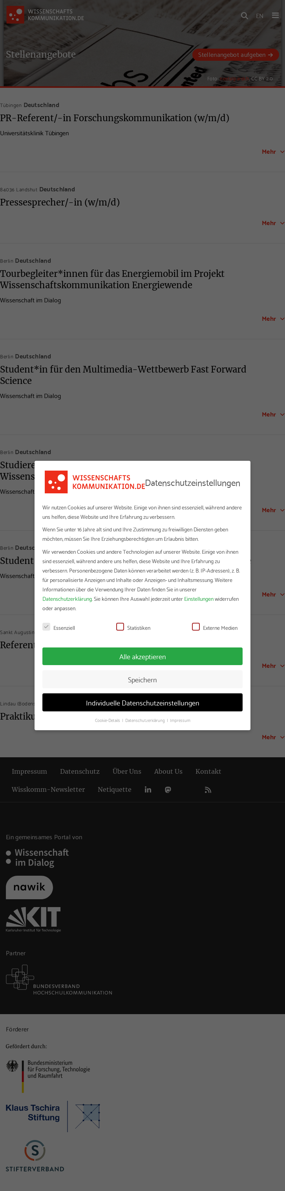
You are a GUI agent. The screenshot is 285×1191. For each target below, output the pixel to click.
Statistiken (133, 627)
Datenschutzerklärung (67, 598)
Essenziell (58, 627)
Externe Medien (215, 627)
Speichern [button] (142, 679)
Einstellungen (199, 598)
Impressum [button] (180, 720)
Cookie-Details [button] (108, 720)
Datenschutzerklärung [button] (145, 720)
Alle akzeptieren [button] (142, 656)
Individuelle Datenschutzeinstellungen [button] (142, 702)
